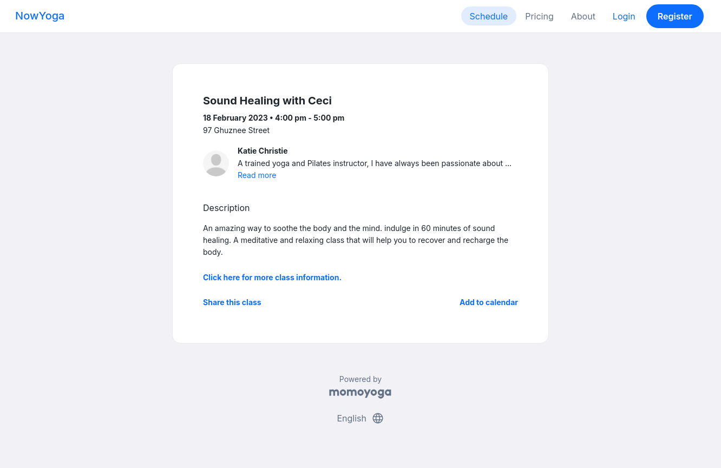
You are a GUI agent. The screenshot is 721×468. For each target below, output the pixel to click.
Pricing (539, 16)
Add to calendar (489, 302)
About (583, 16)
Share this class (232, 302)
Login (624, 16)
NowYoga (39, 15)
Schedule (489, 16)
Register (675, 16)
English (360, 418)
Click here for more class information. (272, 277)
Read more (257, 175)
